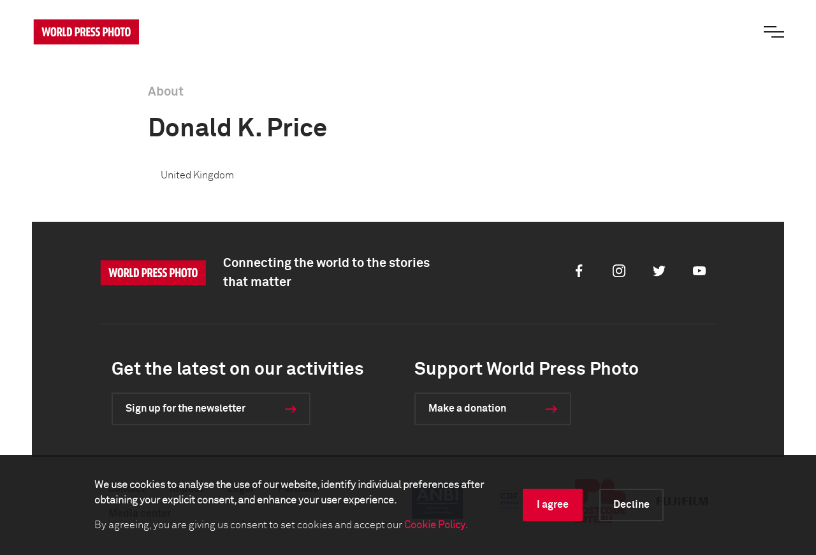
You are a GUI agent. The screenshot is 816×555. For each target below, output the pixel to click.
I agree (553, 505)
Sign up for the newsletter (185, 408)
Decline (631, 505)
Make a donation (467, 408)
